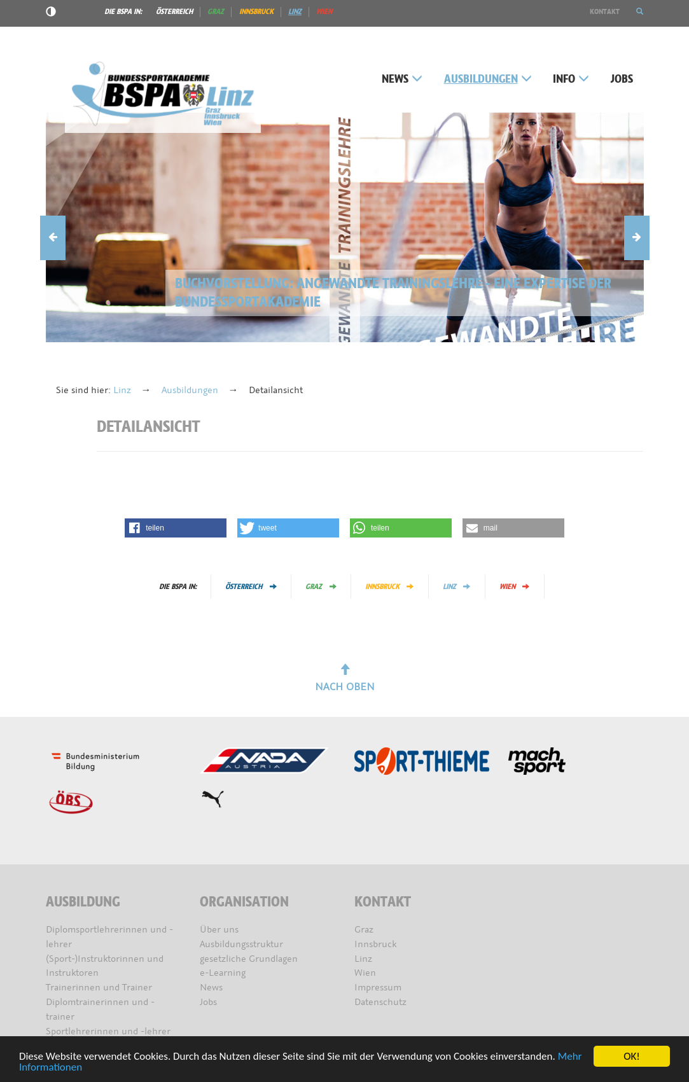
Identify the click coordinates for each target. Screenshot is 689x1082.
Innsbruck (256, 11)
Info (571, 79)
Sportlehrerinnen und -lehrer (108, 1031)
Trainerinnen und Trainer (99, 987)
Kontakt (605, 11)
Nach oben (345, 678)
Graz (215, 11)
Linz (295, 11)
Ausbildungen (488, 79)
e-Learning (223, 973)
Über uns (219, 930)
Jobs (622, 79)
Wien (324, 11)
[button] (639, 11)
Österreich (174, 11)
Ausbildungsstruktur (241, 944)
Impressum (377, 987)
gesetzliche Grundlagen (249, 959)
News (402, 79)
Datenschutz (380, 1002)
